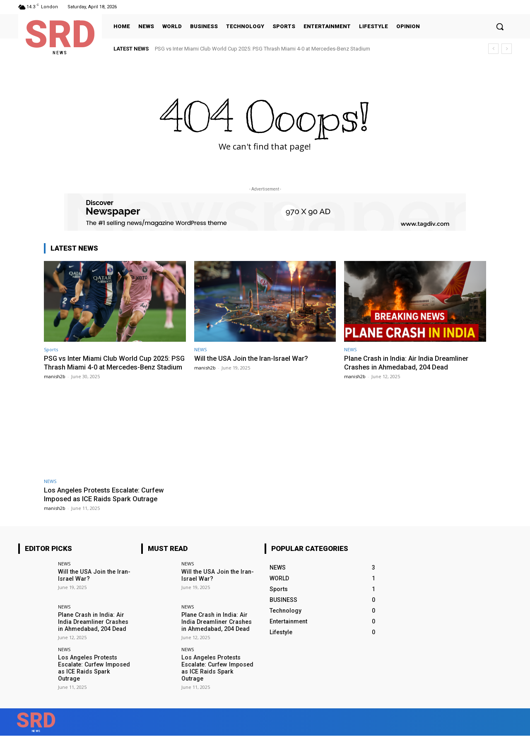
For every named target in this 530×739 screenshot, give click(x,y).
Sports (51, 349)
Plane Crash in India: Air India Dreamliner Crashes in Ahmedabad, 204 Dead (407, 362)
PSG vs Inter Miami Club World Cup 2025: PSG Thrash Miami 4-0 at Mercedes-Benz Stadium (262, 49)
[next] (506, 48)
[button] (500, 26)
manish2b (54, 384)
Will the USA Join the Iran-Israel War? (252, 358)
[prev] (493, 48)
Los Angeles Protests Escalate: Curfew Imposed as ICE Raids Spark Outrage (106, 502)
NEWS (200, 349)
